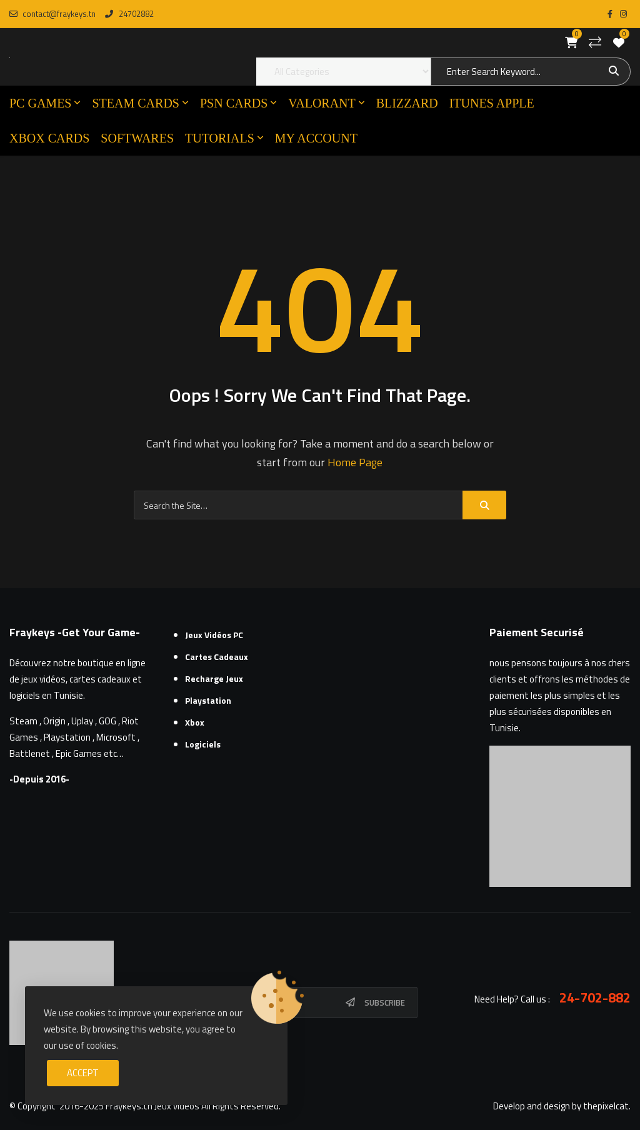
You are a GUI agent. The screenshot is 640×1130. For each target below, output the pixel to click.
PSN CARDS (234, 103)
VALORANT (321, 103)
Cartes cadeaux (216, 656)
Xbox (194, 722)
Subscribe (384, 1002)
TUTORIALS (219, 138)
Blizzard (407, 103)
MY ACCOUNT (316, 138)
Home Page (355, 462)
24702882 (129, 14)
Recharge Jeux (214, 678)
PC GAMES (40, 103)
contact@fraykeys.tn (52, 14)
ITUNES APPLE (491, 103)
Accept (83, 1073)
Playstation (208, 700)
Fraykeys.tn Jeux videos (152, 1106)
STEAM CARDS (135, 103)
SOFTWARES (137, 138)
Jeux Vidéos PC (214, 634)
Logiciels (203, 744)
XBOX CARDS (49, 138)
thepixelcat (606, 1106)
